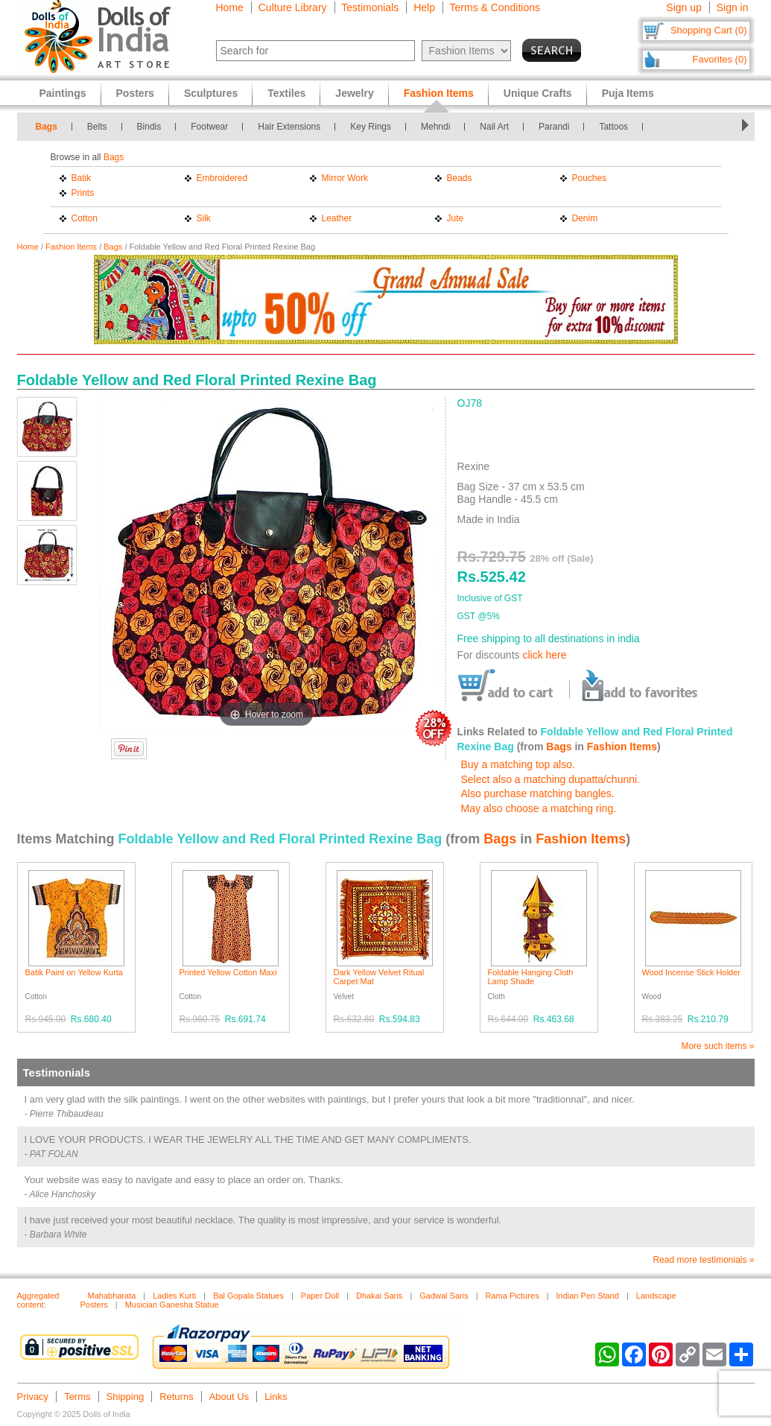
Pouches (589, 178)
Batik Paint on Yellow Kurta (74, 972)
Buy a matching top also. (518, 764)
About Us (229, 1396)
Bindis (149, 126)
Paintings (62, 93)
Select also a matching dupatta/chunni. (551, 779)
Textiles (286, 93)
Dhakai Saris (379, 1295)
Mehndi (435, 126)
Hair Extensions (289, 126)
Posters (135, 93)
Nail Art (494, 126)
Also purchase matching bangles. (538, 793)
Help (424, 7)
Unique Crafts (538, 93)
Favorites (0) (720, 59)
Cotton (85, 218)
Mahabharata (112, 1295)
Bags (46, 126)
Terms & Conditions (495, 7)
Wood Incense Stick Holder (691, 972)
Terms (77, 1396)
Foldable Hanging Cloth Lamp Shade (531, 977)
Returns (176, 1396)
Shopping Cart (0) (708, 30)
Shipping (126, 1396)
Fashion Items (71, 246)
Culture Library (292, 7)
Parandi (554, 126)
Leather (337, 218)
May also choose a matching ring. (539, 808)
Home (230, 7)
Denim (585, 218)
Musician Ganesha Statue (172, 1304)
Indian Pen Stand (587, 1295)
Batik (82, 178)
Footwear (209, 126)
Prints (83, 193)
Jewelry (354, 93)
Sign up (683, 7)
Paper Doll (320, 1295)
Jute (455, 218)
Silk (204, 218)
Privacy (33, 1396)
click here (544, 655)
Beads (459, 178)
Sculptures (211, 93)
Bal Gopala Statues (248, 1295)
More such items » (717, 1046)
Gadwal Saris (443, 1295)
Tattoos (613, 126)
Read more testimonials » (703, 1260)
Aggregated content (38, 1300)
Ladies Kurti (174, 1295)
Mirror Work (345, 178)
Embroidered (222, 178)
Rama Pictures (512, 1295)
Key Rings (370, 126)
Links (275, 1396)
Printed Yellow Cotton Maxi (228, 972)
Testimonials (370, 7)
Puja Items (628, 93)
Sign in (733, 7)
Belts (97, 126)
